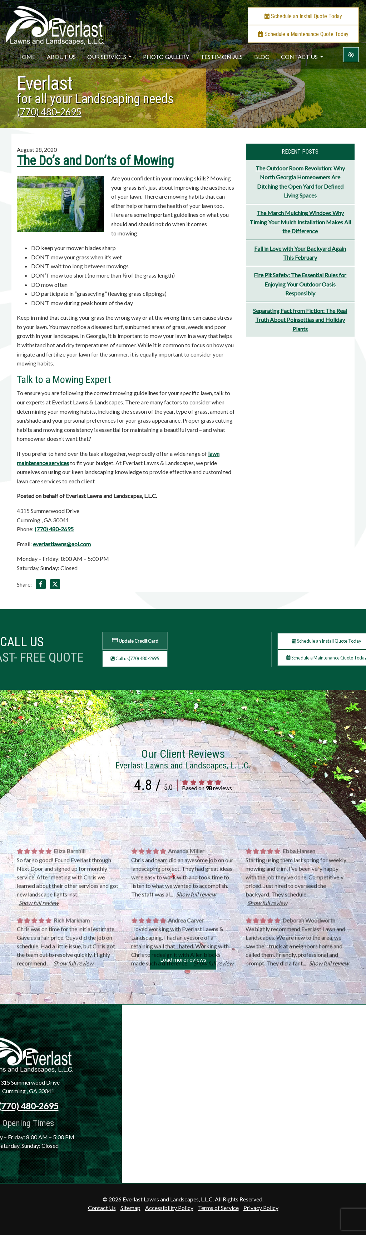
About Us (61, 56)
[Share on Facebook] (41, 585)
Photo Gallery (166, 56)
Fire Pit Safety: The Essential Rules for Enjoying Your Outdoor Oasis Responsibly (300, 284)
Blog (261, 56)
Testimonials (222, 56)
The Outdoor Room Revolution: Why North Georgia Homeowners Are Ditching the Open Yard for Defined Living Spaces (300, 182)
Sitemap (130, 1207)
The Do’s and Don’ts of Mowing (95, 160)
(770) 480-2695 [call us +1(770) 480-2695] (49, 111)
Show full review (39, 984)
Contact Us (302, 56)
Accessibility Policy (169, 1207)
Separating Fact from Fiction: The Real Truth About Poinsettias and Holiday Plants (300, 319)
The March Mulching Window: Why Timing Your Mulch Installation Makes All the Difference (300, 221)
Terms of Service (218, 1207)
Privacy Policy (260, 1207)
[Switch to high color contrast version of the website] (351, 54)
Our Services (109, 56)
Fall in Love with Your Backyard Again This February (300, 253)
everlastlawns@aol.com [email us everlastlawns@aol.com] (62, 544)
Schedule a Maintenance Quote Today (303, 34)
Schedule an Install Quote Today (303, 16)
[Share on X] (55, 585)
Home (26, 56)
